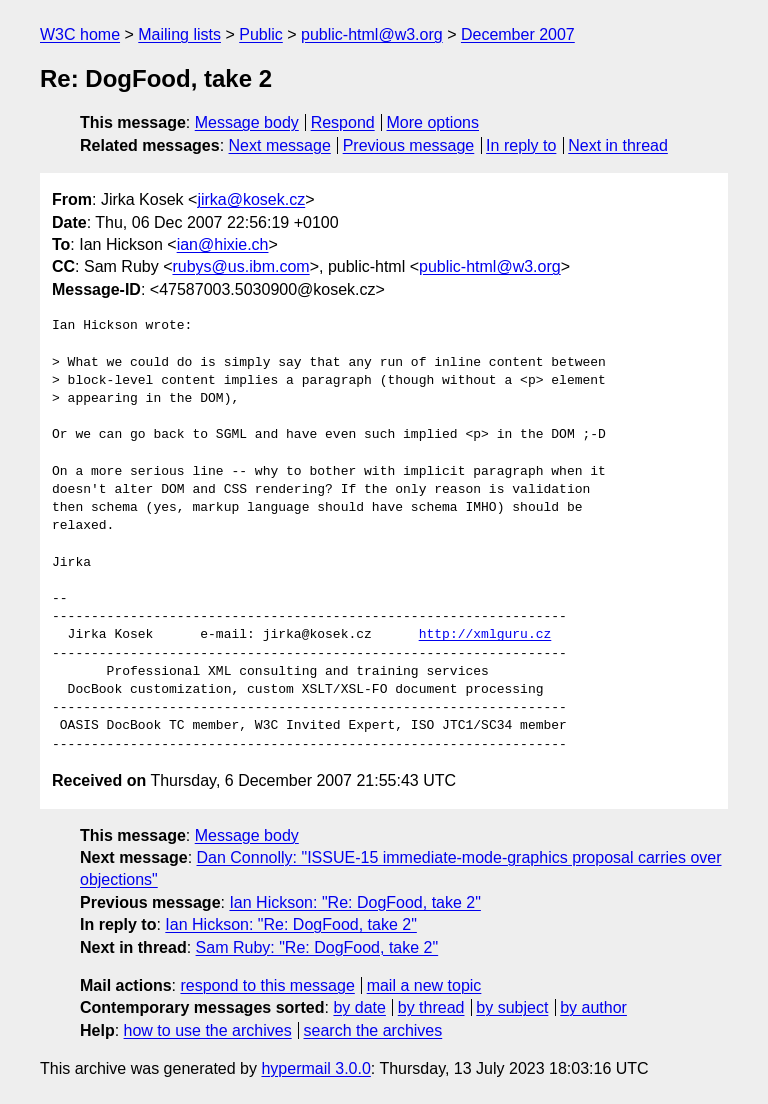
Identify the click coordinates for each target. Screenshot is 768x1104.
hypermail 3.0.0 (315, 1068)
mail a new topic (424, 985)
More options (433, 122)
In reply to (521, 145)
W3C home (80, 34)
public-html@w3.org (372, 34)
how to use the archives (208, 1030)
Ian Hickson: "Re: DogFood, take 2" (354, 902)
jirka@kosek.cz (251, 199)
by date (359, 1007)
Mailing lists (179, 34)
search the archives (373, 1030)
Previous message (409, 145)
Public (261, 34)
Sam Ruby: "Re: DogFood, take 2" (317, 947)
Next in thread (618, 145)
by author (593, 1007)
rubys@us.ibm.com (240, 266)
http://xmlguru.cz (485, 635)
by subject (512, 1007)
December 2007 (518, 34)
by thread (431, 1007)
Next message (280, 145)
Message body (247, 122)
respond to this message (267, 985)
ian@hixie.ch (223, 244)
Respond (343, 122)
